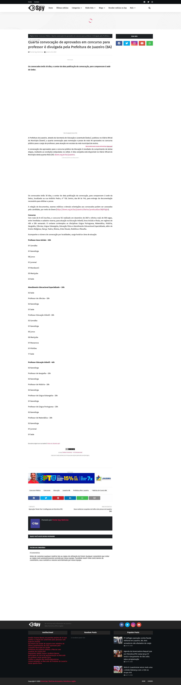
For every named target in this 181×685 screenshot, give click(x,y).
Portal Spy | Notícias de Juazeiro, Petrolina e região (58, 681)
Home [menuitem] (51, 8)
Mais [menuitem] (132, 8)
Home (30, 2)
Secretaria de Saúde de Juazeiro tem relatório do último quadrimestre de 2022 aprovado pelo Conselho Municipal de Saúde (46, 646)
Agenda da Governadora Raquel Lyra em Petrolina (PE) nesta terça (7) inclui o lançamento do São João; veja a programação (138, 655)
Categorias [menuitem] (76, 8)
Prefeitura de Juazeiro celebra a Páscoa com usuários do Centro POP (44, 650)
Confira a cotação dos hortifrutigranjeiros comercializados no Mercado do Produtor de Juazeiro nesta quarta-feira (47, 661)
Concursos (47, 490)
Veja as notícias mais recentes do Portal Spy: (96, 146)
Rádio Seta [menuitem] (89, 8)
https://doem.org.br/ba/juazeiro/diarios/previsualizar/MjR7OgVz (82, 210)
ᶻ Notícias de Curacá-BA (99, 490)
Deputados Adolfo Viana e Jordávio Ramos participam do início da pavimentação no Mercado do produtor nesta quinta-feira (46, 655)
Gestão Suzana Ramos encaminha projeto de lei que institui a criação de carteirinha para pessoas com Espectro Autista (47, 640)
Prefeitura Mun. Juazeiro (81, 490)
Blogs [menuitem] (101, 8)
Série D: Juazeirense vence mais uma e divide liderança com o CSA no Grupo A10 (138, 670)
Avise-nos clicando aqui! (53, 443)
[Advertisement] (70, 175)
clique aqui (109, 146)
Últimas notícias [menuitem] (62, 8)
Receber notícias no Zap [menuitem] (118, 8)
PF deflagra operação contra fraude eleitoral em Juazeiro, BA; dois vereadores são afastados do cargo (137, 640)
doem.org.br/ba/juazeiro (65, 155)
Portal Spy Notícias (36, 52)
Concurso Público (44, 36)
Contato (36, 2)
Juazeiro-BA (66, 490)
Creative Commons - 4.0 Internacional (72, 452)
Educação (56, 490)
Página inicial (34, 36)
